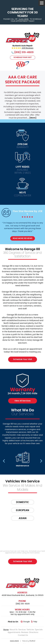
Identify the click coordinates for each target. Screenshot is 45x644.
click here (24, 19)
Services (22, 630)
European (22, 510)
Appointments (14, 632)
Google (26, 622)
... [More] (31, 118)
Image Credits (14, 641)
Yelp (35, 622)
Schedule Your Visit (23, 57)
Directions (33, 632)
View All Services (22, 401)
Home (6, 630)
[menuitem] (6, 629)
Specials (39, 630)
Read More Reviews (22, 238)
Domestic (22, 502)
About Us (13, 630)
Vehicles (30, 630)
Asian (22, 518)
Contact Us (23, 635)
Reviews (24, 632)
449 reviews (27, 48)
